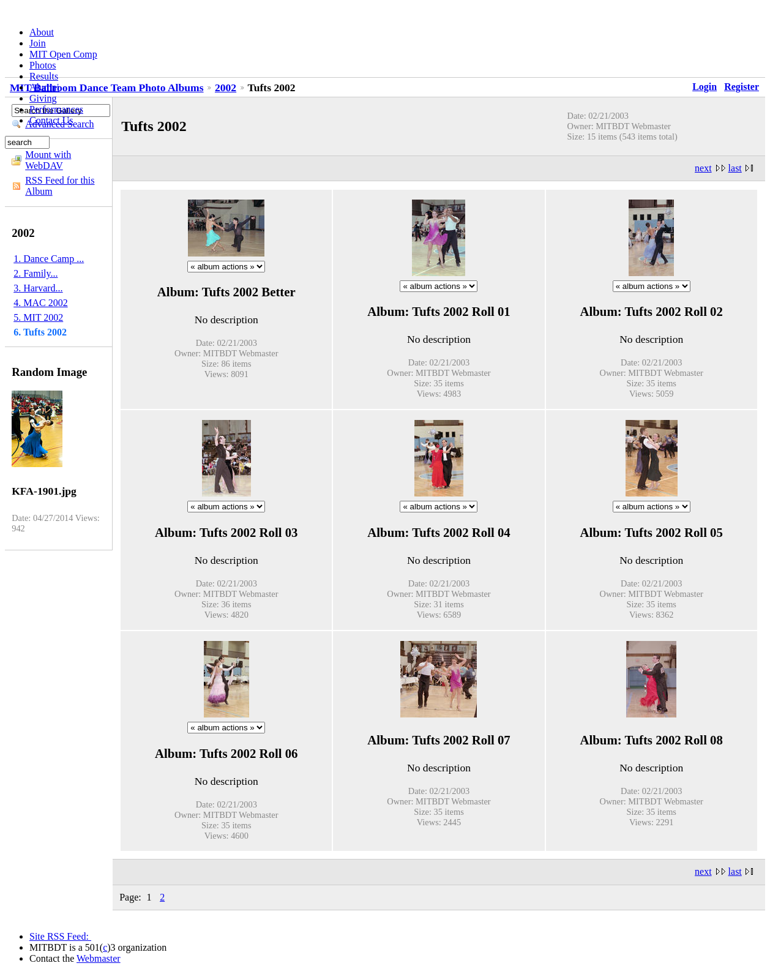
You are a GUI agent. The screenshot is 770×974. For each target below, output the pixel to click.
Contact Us (51, 120)
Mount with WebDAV (48, 160)
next (703, 168)
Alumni (44, 87)
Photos (42, 65)
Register (741, 86)
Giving (42, 98)
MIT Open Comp (63, 54)
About (41, 32)
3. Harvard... (37, 288)
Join (37, 43)
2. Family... (35, 273)
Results (43, 76)
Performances (56, 109)
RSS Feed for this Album (59, 186)
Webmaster (99, 958)
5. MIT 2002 (38, 317)
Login (704, 86)
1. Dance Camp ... (48, 258)
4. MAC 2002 (40, 303)
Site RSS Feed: (60, 936)
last (735, 168)
